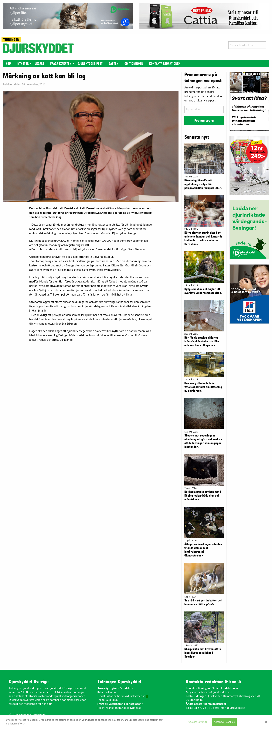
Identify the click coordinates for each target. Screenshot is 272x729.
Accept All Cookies (224, 722)
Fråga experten (60, 63)
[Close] (266, 722)
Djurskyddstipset (90, 63)
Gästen (113, 63)
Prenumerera (204, 120)
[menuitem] (8, 63)
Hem (8, 63)
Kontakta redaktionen (165, 63)
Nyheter (23, 63)
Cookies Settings (198, 722)
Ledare (39, 63)
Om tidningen (133, 63)
